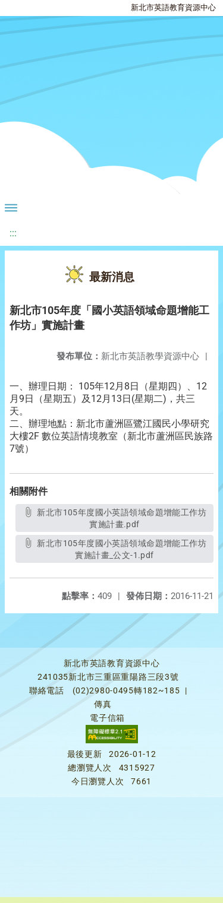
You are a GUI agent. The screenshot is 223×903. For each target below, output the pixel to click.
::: (13, 233)
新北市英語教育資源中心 (173, 7)
